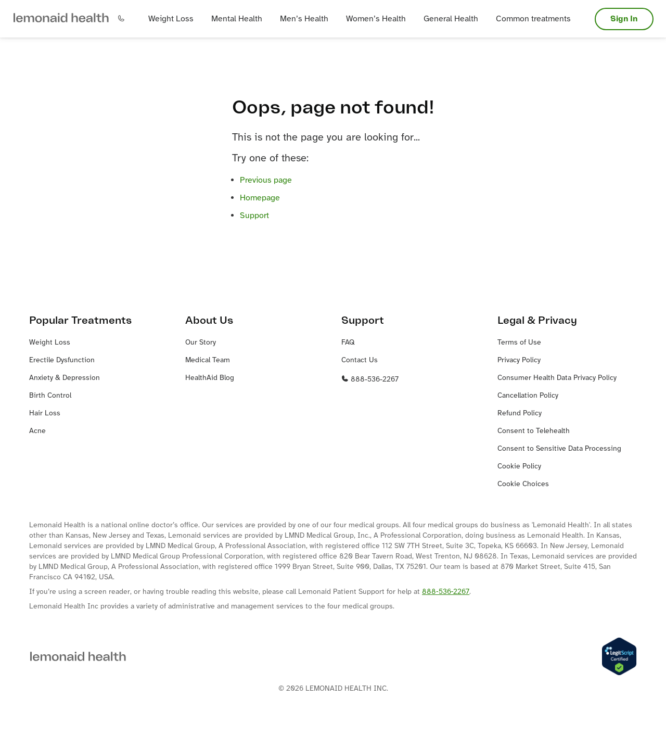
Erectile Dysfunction (62, 360)
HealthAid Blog (209, 378)
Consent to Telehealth (533, 431)
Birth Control (50, 396)
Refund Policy (519, 413)
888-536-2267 (370, 380)
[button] (60, 18)
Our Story (200, 343)
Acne (37, 431)
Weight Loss (49, 343)
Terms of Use (519, 343)
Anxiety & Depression (64, 378)
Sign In (624, 18)
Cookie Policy (519, 467)
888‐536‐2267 (445, 592)
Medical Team (207, 360)
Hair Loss (44, 413)
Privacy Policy (519, 360)
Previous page (266, 180)
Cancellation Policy (527, 396)
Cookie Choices (523, 484)
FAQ (348, 343)
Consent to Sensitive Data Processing (559, 449)
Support (254, 215)
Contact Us (359, 360)
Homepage (260, 198)
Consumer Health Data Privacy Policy (557, 378)
